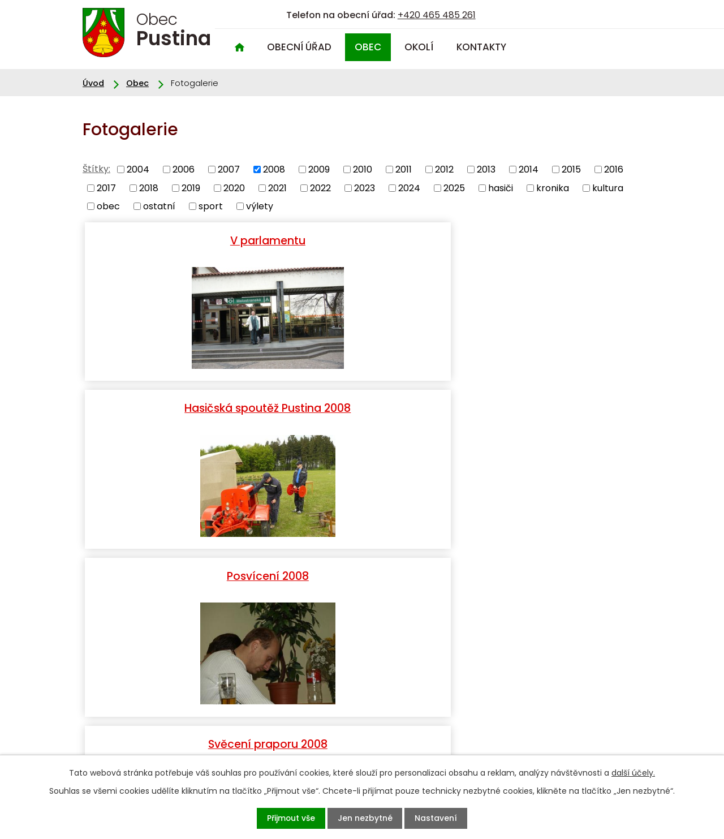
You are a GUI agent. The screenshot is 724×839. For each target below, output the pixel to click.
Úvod (239, 47)
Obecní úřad (299, 47)
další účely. (633, 771)
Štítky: (96, 168)
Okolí (418, 47)
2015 (571, 169)
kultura (607, 187)
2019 (191, 187)
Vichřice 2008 (362, 407)
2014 (528, 169)
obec (108, 206)
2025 (454, 187)
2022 (320, 187)
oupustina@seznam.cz (132, 746)
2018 (148, 187)
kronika (552, 187)
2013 (486, 169)
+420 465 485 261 (437, 14)
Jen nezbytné (366, 818)
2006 (184, 169)
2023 (364, 187)
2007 (229, 169)
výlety (259, 206)
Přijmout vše (280, 818)
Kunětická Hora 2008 (548, 407)
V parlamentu (175, 238)
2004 (138, 169)
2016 (613, 169)
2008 (274, 169)
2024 (409, 187)
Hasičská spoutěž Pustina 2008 (362, 245)
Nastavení (448, 818)
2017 (106, 187)
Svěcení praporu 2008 (175, 407)
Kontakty (481, 47)
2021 (277, 187)
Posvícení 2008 (548, 238)
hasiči (500, 187)
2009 (319, 169)
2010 (362, 169)
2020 (234, 187)
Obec (368, 47)
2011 (403, 169)
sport (211, 206)
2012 (444, 169)
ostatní (159, 206)
